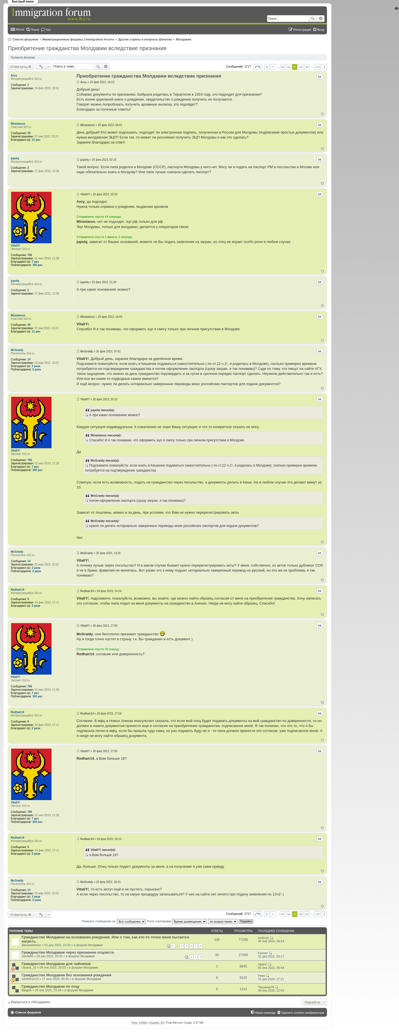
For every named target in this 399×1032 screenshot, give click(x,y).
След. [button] (324, 67)
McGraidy (17, 350)
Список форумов (25, 39)
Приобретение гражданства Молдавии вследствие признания (87, 48)
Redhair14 (17, 589)
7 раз (35, 261)
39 (28, 133)
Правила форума (23, 57)
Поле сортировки (177, 921)
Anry (14, 75)
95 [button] (282, 66)
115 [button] (317, 66)
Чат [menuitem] (48, 29)
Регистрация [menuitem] (302, 29)
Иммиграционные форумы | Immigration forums (78, 39)
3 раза (36, 366)
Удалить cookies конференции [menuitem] (302, 1012)
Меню (20, 29)
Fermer (263, 953)
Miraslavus (18, 123)
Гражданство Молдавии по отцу (51, 986)
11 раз (36, 139)
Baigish (27, 990)
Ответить (19, 66)
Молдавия (183, 39)
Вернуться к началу (322, 114)
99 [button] (306, 66)
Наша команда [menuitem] (265, 1012)
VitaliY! (15, 245)
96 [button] (288, 66)
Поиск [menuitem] (35, 29)
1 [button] (273, 66)
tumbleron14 (30, 978)
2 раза (36, 369)
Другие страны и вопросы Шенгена (145, 39)
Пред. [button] (267, 67)
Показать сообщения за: (113, 921)
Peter (261, 975)
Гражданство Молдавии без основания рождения (66, 975)
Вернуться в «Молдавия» (31, 1002)
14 (28, 359)
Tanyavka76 (266, 987)
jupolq (15, 158)
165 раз (37, 265)
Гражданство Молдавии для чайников (56, 964)
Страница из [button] (257, 67)
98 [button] (300, 66)
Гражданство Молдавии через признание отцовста (68, 952)
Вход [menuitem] (320, 29)
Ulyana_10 (29, 967)
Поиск (313, 18)
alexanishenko (31, 945)
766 (29, 255)
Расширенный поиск (320, 18)
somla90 (27, 956)
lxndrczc (263, 937)
